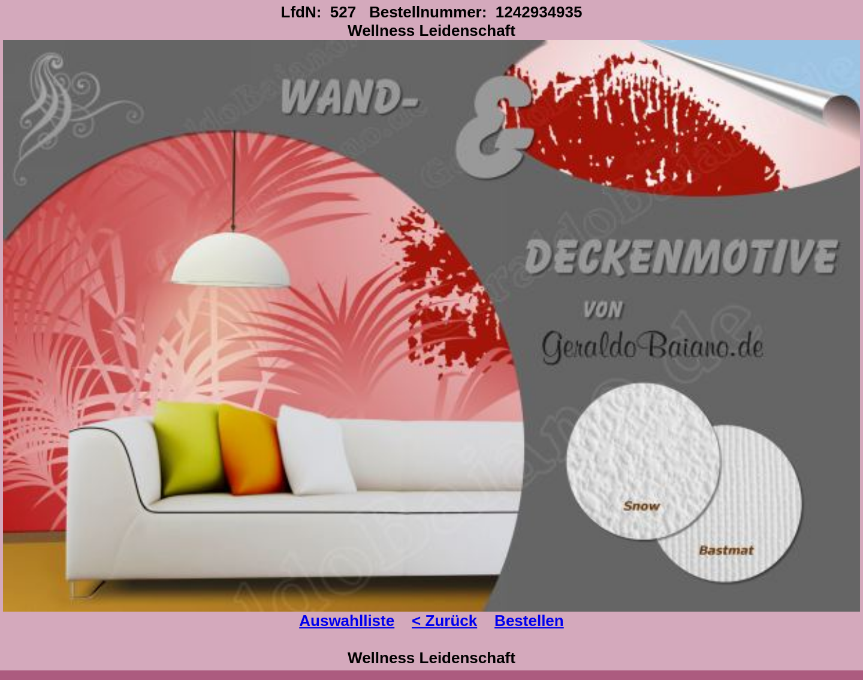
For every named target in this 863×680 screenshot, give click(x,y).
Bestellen (529, 621)
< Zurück (444, 621)
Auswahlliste (346, 621)
